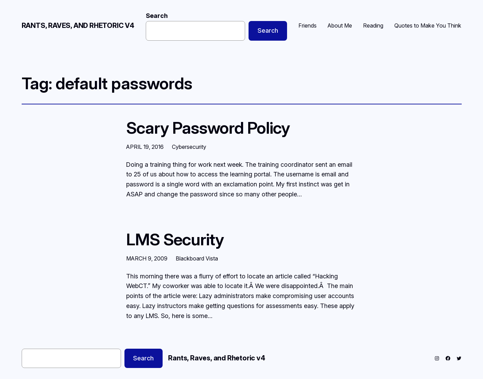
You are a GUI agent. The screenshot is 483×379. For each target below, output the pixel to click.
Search (157, 15)
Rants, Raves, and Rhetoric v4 (78, 25)
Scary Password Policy (208, 127)
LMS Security (175, 239)
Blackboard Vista (197, 258)
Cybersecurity (189, 146)
